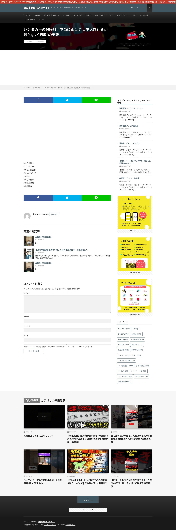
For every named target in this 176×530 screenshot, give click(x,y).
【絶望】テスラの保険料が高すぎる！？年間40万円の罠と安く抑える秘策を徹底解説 (131, 483)
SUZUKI (88, 15)
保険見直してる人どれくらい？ (39, 435)
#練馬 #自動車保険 (43, 237)
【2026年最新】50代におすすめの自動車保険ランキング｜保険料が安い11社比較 (87, 481)
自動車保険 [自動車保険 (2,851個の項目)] (124, 382)
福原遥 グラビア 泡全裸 (129, 178)
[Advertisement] (88, 67)
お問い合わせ (30, 20)
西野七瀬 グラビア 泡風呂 (128, 126)
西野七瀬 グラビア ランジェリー (131, 108)
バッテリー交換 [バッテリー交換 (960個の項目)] (138, 371)
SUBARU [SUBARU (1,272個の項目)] (137, 345)
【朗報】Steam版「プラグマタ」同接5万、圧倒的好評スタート (135, 162)
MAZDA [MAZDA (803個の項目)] (123, 339)
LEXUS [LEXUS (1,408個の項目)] (136, 334)
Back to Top (88, 500)
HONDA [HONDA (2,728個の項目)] (123, 334)
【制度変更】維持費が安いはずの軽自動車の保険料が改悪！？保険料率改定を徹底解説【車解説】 (88, 438)
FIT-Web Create (50, 525)
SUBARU (66, 15)
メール (27, 326)
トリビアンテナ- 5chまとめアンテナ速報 (134, 101)
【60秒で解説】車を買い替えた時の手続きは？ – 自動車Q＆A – (61, 250)
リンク (41, 20)
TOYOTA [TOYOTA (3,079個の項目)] (137, 350)
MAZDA (56, 15)
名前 (26, 316)
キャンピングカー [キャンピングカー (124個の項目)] (126, 360)
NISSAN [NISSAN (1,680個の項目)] (123, 345)
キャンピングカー (123, 15)
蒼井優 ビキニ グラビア (129, 143)
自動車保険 (144, 15)
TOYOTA (27, 15)
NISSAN (37, 15)
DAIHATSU (77, 15)
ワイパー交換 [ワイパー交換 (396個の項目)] (141, 376)
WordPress (70, 525)
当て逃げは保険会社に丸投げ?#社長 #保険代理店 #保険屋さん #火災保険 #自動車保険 (131, 438)
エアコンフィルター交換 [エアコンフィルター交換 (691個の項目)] (129, 355)
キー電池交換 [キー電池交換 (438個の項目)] (125, 366)
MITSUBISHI (100, 15)
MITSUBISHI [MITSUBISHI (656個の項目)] (137, 339)
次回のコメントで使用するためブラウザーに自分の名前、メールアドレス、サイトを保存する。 (59, 346)
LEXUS (110, 15)
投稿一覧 (54, 214)
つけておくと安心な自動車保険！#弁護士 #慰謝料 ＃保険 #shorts (44, 481)
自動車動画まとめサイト (46, 522)
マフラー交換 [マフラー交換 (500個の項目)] (125, 376)
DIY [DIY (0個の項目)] (135, 329)
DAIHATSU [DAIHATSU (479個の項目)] (124, 329)
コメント (27, 293)
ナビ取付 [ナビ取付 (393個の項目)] (123, 371)
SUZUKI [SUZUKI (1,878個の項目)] (123, 350)
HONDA (47, 15)
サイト (26, 335)
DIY (134, 15)
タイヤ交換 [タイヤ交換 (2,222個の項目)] (142, 366)
